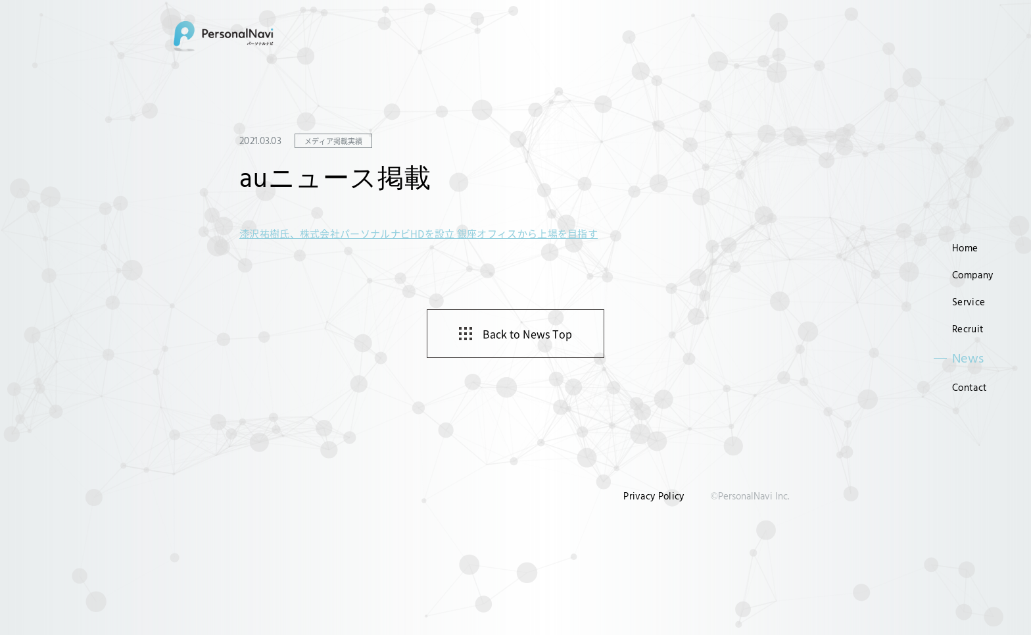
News (968, 358)
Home (965, 248)
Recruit (968, 329)
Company (972, 275)
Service (968, 302)
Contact (969, 387)
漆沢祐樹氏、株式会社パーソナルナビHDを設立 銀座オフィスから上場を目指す (418, 233)
